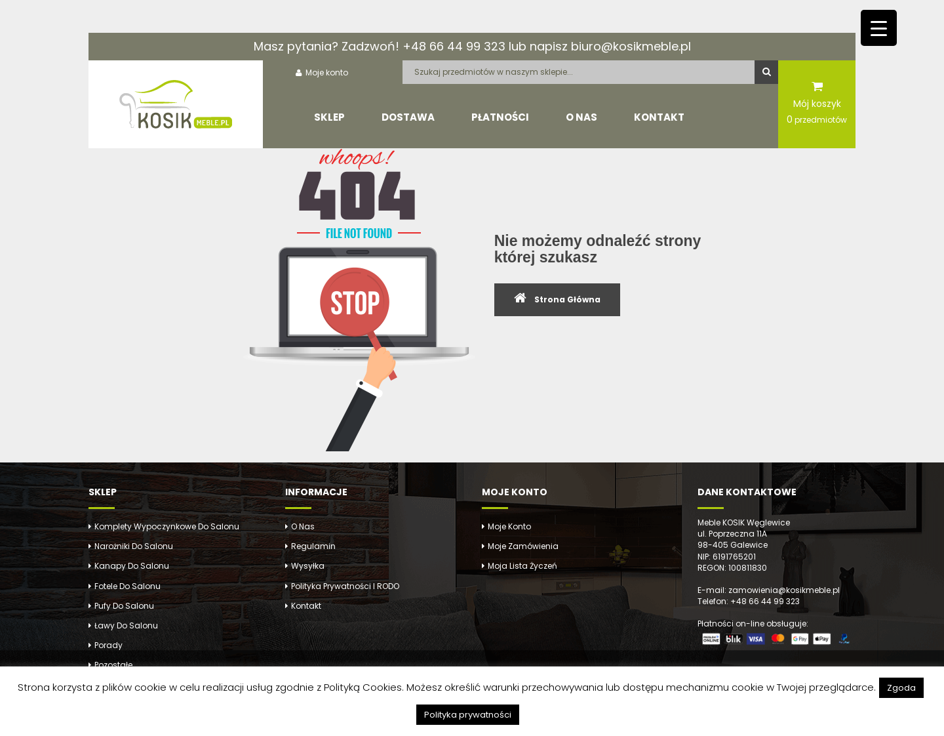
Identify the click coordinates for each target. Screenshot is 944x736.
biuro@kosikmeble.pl (631, 46)
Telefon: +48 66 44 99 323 (749, 601)
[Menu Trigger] (879, 28)
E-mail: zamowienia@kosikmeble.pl (769, 590)
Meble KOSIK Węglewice (744, 522)
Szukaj (766, 72)
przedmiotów (817, 119)
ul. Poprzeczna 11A (732, 533)
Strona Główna (567, 299)
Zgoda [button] (901, 688)
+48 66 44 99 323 (454, 46)
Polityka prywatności (467, 714)
